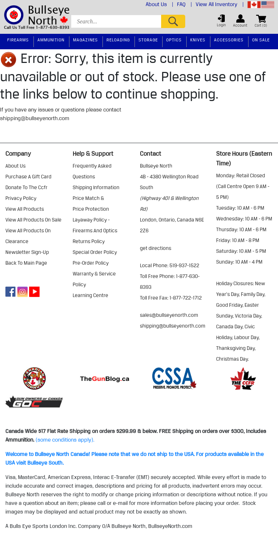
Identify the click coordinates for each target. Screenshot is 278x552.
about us (15, 166)
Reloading (118, 39)
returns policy (89, 241)
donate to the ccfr (26, 187)
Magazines (85, 39)
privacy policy (20, 198)
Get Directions (155, 248)
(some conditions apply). (65, 440)
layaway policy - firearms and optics (95, 225)
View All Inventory (220, 4)
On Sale (261, 39)
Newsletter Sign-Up (27, 252)
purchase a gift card (28, 176)
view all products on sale (33, 220)
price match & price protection (91, 203)
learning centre (90, 295)
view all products (24, 209)
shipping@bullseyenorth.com (34, 118)
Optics (174, 39)
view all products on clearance (28, 236)
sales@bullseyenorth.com (169, 315)
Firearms (18, 39)
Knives (197, 39)
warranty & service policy (94, 279)
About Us (159, 4)
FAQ (184, 4)
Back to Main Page (26, 263)
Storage (148, 39)
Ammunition (50, 39)
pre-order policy (91, 263)
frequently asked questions (92, 171)
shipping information (96, 187)
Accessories (228, 39)
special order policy (95, 252)
